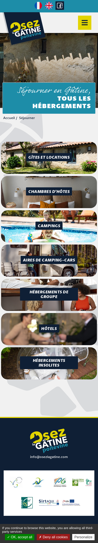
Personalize (83, 537)
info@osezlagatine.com (49, 457)
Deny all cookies (53, 537)
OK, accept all (19, 537)
